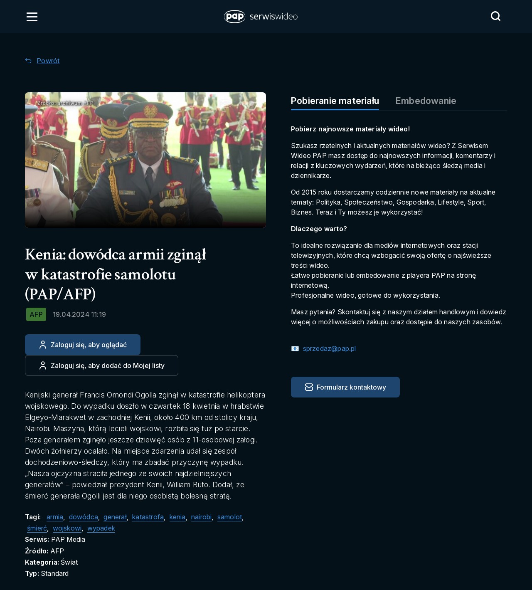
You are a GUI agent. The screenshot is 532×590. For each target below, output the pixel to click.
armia (55, 517)
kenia (178, 517)
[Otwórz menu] (32, 17)
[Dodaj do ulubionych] (101, 365)
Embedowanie (426, 100)
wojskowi (67, 528)
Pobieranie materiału (335, 100)
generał (114, 517)
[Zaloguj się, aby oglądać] (82, 344)
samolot (229, 517)
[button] (261, 16)
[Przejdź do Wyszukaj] (495, 16)
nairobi (201, 517)
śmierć (37, 528)
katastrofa (148, 517)
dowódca (83, 517)
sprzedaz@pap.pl (328, 348)
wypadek (101, 528)
